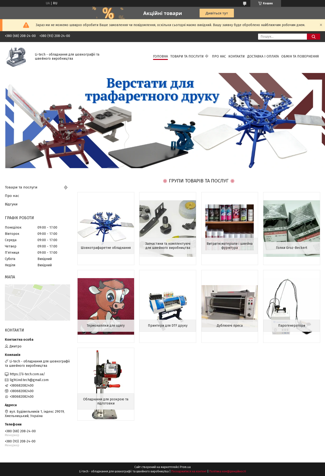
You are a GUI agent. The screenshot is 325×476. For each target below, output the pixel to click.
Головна (160, 56)
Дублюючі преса (230, 326)
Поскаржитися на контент (189, 471)
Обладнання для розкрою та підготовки (105, 401)
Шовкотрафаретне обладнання (106, 248)
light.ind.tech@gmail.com (29, 380)
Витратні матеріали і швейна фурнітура (230, 246)
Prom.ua (185, 467)
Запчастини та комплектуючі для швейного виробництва (167, 246)
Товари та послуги (187, 56)
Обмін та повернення (300, 56)
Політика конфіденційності (227, 471)
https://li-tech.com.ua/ (27, 374)
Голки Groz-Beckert (291, 248)
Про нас (219, 56)
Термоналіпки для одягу (106, 326)
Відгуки (11, 204)
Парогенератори (291, 326)
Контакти (236, 56)
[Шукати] (313, 37)
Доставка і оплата (263, 56)
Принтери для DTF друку (168, 326)
